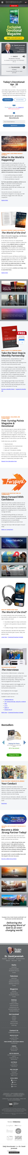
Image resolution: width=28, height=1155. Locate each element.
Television (14, 976)
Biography (21, 49)
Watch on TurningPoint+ (7, 529)
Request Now (14, 755)
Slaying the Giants (14, 743)
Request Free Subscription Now (9, 461)
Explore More (4, 200)
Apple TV (6, 707)
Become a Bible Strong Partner (9, 859)
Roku (5, 703)
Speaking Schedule (19, 47)
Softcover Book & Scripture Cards (14, 746)
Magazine (14, 989)
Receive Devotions (14, 1152)
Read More (8, 99)
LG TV (5, 705)
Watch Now (4, 712)
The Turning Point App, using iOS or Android (15, 701)
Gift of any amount (14, 748)
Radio (14, 965)
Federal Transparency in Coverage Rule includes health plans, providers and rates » (14, 1114)
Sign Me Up (14, 125)
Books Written (20, 51)
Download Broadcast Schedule (15, 637)
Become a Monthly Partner (8, 389)
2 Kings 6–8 (21, 107)
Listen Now (19, 99)
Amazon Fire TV (8, 709)
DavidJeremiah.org (8, 699)
